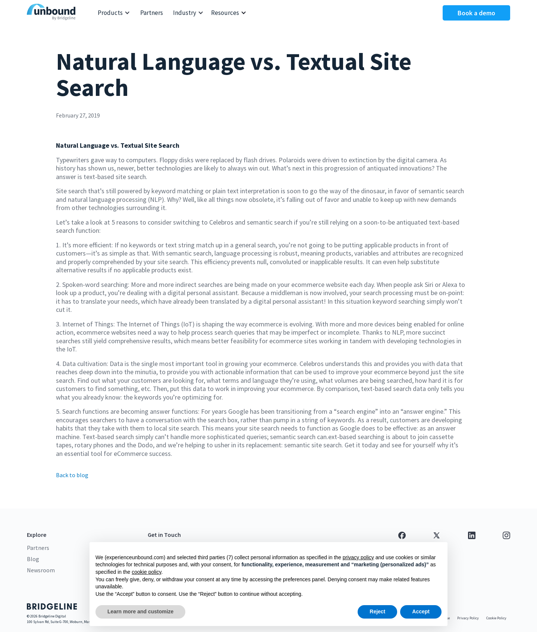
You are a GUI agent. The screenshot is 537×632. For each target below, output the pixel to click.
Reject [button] (377, 611)
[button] (114, 13)
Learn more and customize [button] (140, 611)
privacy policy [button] (358, 557)
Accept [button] (421, 611)
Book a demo (476, 13)
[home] (53, 13)
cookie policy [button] (146, 572)
